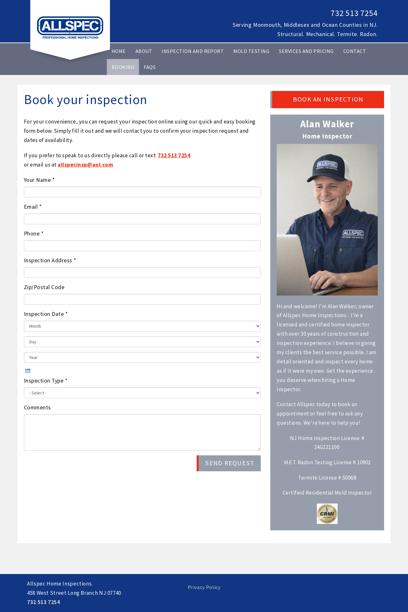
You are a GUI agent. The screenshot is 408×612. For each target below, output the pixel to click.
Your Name (39, 179)
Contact (354, 51)
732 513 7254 (354, 13)
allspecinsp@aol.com (85, 164)
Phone (33, 233)
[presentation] (28, 371)
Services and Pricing (306, 51)
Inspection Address (50, 260)
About (143, 51)
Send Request (229, 463)
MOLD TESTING (251, 51)
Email (32, 206)
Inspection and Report (193, 51)
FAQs (150, 67)
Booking (123, 67)
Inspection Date (46, 313)
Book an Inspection (328, 99)
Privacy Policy (204, 587)
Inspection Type (45, 380)
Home (119, 51)
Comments (37, 407)
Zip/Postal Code (44, 287)
